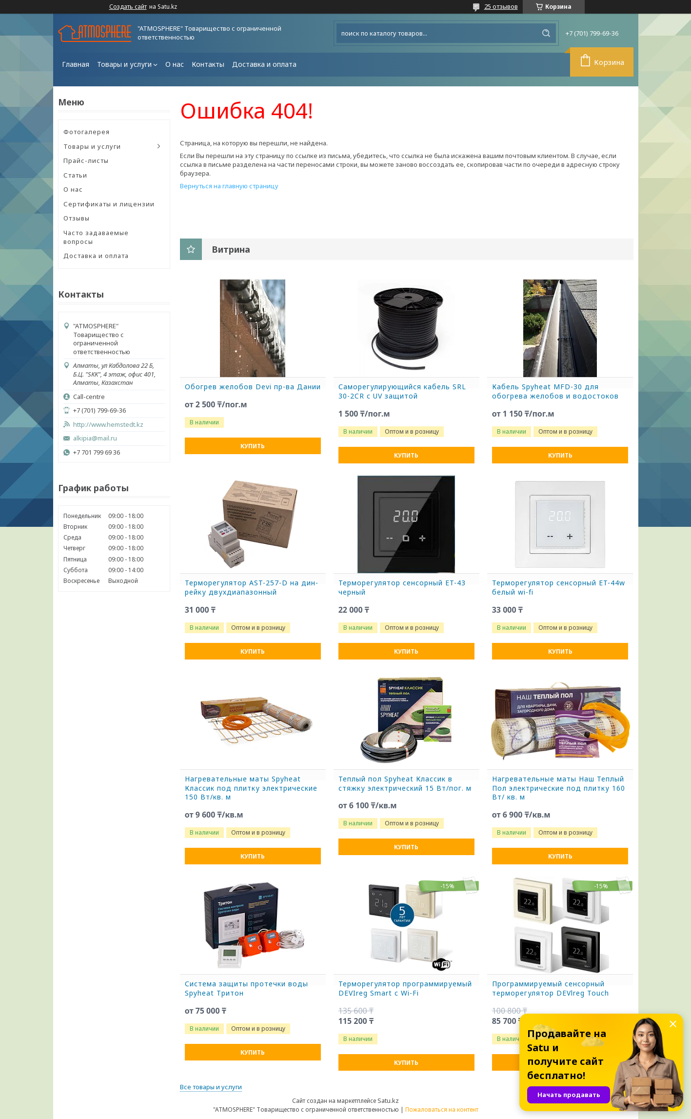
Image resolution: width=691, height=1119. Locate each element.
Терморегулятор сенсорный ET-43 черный (402, 588)
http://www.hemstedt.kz (108, 424)
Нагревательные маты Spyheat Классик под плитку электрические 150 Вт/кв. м (251, 788)
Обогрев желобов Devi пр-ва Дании (253, 386)
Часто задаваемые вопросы (96, 237)
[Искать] (546, 33)
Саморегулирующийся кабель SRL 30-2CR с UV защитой (402, 391)
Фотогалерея (86, 131)
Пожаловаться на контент (441, 1109)
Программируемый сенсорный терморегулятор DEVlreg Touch (550, 988)
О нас (174, 64)
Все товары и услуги (211, 1086)
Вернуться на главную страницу (229, 185)
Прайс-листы (86, 160)
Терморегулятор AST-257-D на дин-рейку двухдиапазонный (251, 588)
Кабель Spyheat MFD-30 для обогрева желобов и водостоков (555, 391)
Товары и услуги (124, 64)
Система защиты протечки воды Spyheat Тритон (246, 988)
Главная (75, 64)
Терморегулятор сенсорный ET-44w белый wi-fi (558, 588)
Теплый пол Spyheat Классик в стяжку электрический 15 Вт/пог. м (405, 784)
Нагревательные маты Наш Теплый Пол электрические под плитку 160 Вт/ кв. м (558, 788)
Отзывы (76, 218)
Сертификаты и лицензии (109, 204)
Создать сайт (128, 6)
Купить (252, 446)
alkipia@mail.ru (95, 438)
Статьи (75, 175)
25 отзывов (501, 6)
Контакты (208, 64)
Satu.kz (388, 1100)
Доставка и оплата (264, 64)
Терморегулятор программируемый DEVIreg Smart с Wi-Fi (405, 988)
